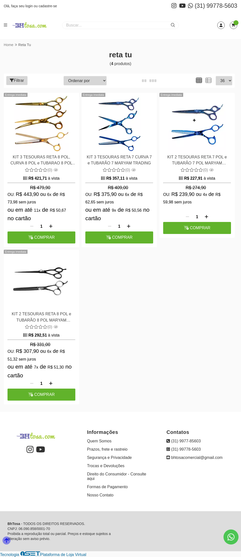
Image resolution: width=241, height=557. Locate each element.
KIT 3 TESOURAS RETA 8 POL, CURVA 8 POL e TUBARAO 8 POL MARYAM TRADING (42, 161)
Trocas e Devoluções (106, 466)
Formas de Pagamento (107, 487)
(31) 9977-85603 (183, 441)
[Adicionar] (51, 226)
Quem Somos (99, 441)
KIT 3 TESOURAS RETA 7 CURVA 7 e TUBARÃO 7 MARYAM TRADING (119, 160)
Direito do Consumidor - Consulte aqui (116, 476)
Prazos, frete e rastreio (107, 449)
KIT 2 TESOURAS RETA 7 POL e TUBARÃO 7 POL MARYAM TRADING (197, 161)
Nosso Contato (100, 495)
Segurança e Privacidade (109, 457)
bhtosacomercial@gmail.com (194, 457)
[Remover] (32, 226)
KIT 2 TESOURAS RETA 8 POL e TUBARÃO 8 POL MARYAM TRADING (41, 318)
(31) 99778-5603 (212, 6)
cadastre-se (48, 6)
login (29, 6)
